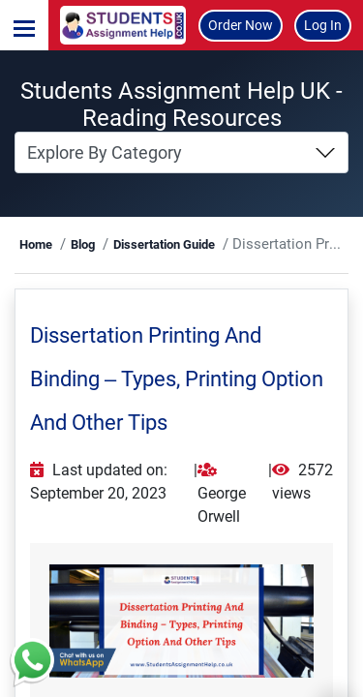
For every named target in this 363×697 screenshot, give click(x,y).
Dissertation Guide (164, 244)
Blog (83, 244)
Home (35, 244)
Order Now (240, 25)
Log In (323, 25)
